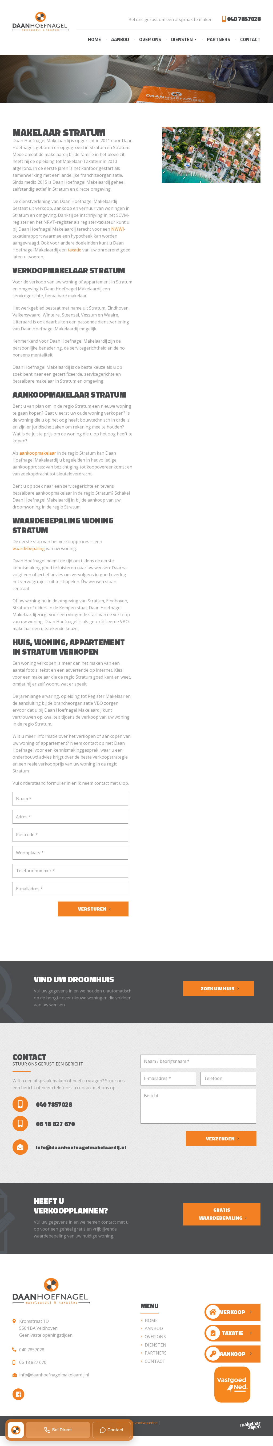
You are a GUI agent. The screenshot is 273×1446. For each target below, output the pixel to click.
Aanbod (120, 39)
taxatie (74, 250)
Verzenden (220, 1139)
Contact (250, 39)
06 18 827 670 (45, 1128)
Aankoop (225, 1362)
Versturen (92, 909)
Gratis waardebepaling (220, 1222)
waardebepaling (29, 549)
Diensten (182, 39)
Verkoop (225, 1320)
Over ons (150, 39)
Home (94, 39)
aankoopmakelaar (37, 453)
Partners (218, 39)
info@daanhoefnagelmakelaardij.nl (72, 1154)
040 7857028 (239, 19)
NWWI (117, 230)
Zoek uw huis (217, 989)
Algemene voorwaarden (137, 1432)
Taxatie (224, 1341)
